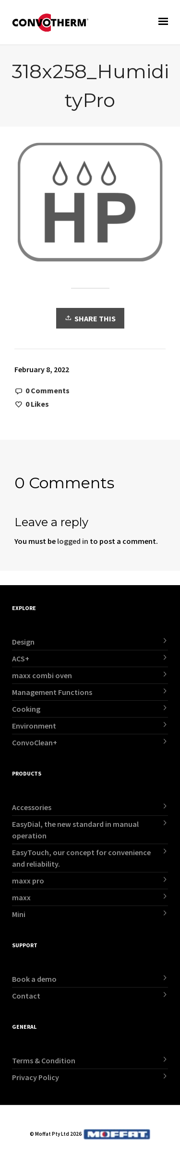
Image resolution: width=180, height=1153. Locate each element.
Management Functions (52, 692)
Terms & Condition (43, 1060)
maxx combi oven (42, 675)
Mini (18, 914)
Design (23, 642)
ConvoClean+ (34, 742)
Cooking (26, 709)
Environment (34, 725)
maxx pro (28, 880)
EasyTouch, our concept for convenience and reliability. (81, 858)
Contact (26, 995)
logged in (72, 541)
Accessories (31, 807)
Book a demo (34, 979)
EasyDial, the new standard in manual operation (75, 829)
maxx (21, 897)
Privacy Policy (35, 1077)
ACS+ (20, 658)
